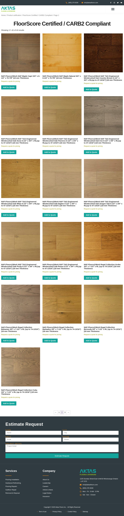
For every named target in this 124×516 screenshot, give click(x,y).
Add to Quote (9, 87)
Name (8, 430)
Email (8, 437)
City (65, 430)
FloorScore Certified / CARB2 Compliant (37, 15)
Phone (66, 437)
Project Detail (13, 443)
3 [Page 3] (64, 412)
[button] (112, 9)
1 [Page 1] (58, 412)
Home (3, 15)
